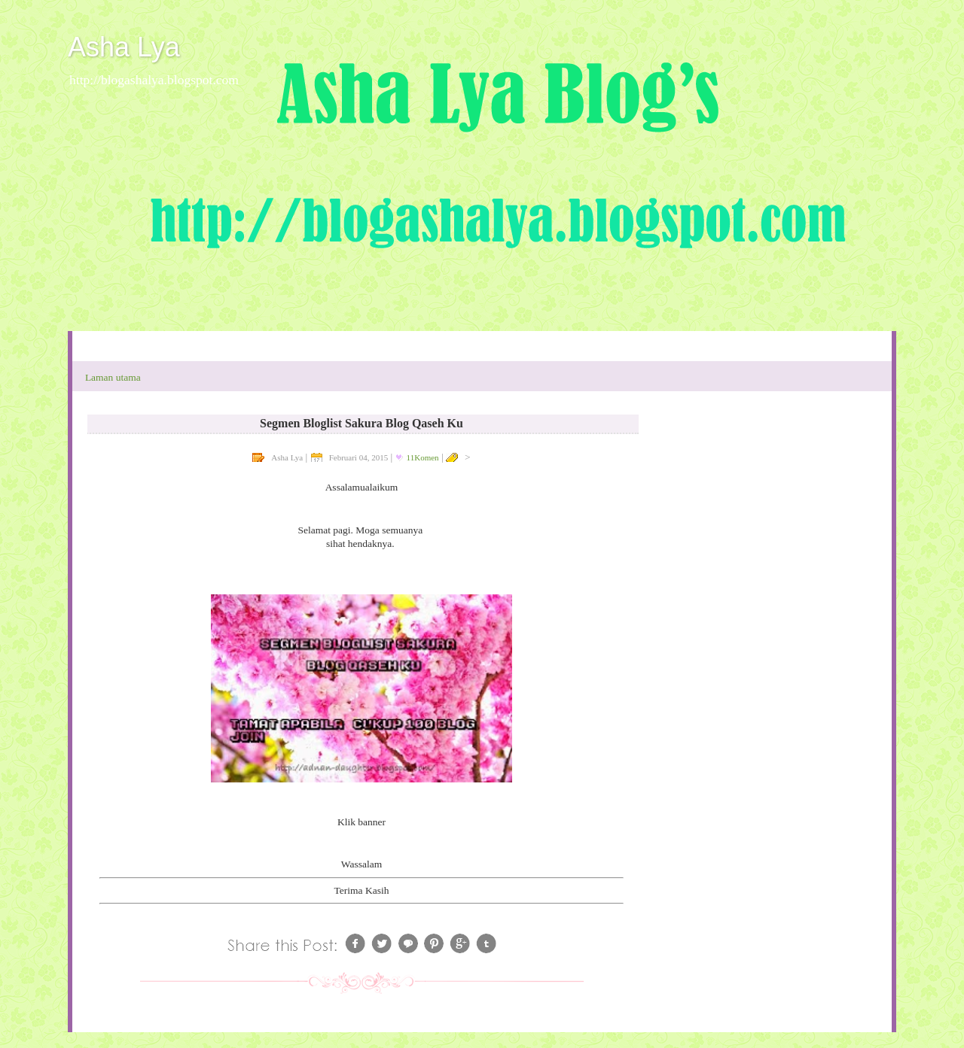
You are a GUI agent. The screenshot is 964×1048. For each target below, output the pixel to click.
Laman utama (113, 377)
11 (423, 457)
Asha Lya (124, 47)
